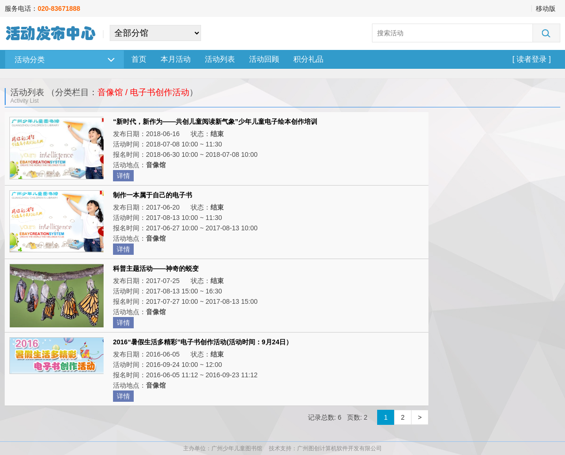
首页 (138, 59)
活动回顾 (264, 59)
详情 (123, 175)
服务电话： (42, 8)
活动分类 (64, 60)
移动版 (546, 8)
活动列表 (220, 59)
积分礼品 (308, 59)
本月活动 (176, 59)
